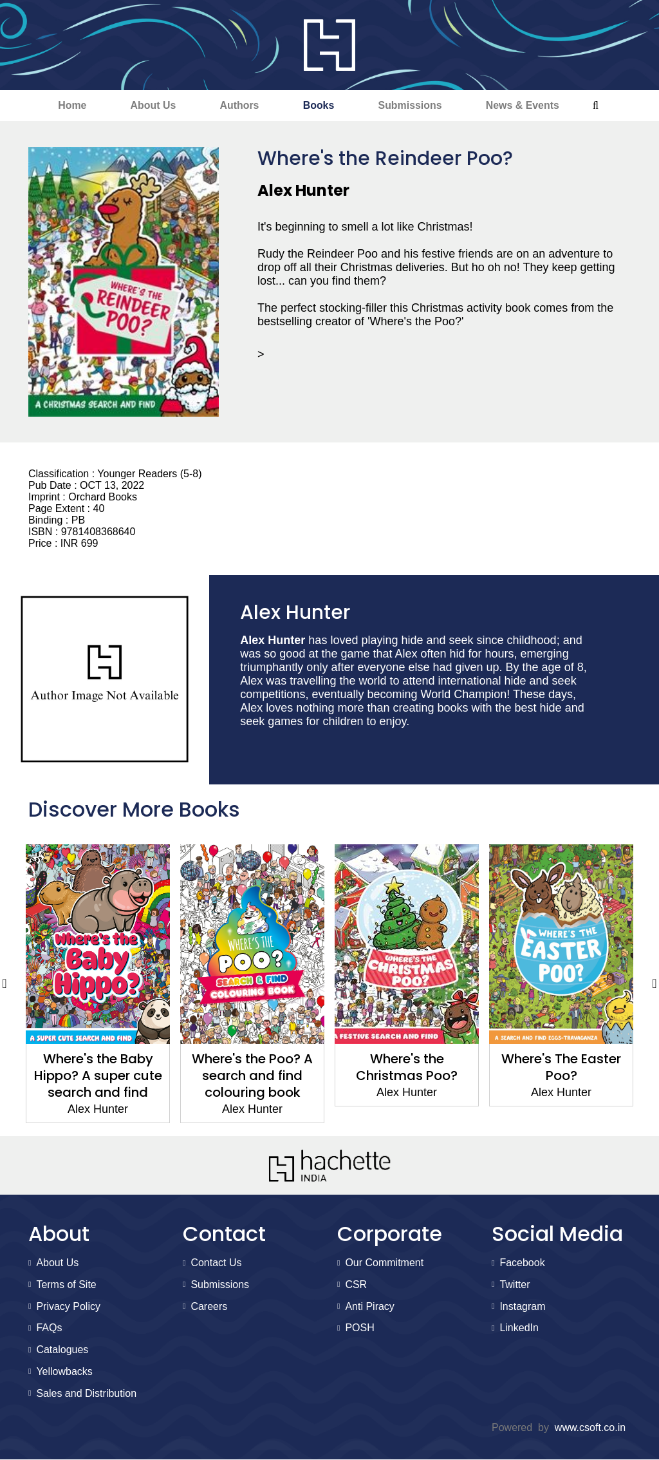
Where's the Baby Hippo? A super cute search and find (98, 1076)
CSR (356, 1284)
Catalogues (62, 1349)
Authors (238, 105)
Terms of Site (66, 1284)
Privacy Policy (68, 1306)
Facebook (521, 1262)
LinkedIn (519, 1328)
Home (68, 105)
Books (319, 105)
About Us (151, 105)
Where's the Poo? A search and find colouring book (252, 1076)
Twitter (514, 1284)
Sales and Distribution (86, 1393)
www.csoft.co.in (590, 1428)
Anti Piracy (369, 1306)
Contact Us (215, 1262)
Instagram (522, 1306)
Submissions (412, 105)
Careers (208, 1306)
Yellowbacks (64, 1371)
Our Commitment (384, 1262)
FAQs (49, 1328)
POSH (359, 1328)
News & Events (526, 105)
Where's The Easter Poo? (561, 1068)
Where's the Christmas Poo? (407, 1068)
